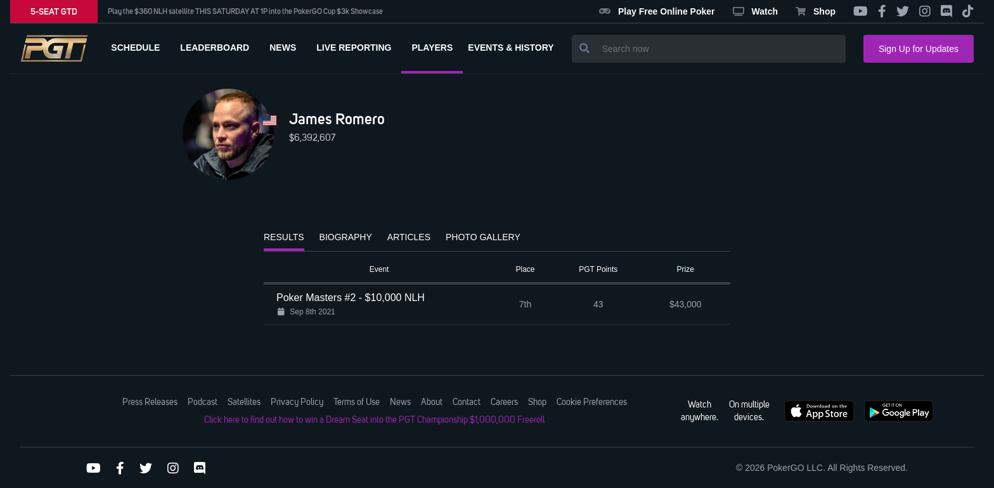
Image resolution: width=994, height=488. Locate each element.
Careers (504, 402)
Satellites (244, 402)
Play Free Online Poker (657, 11)
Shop (816, 11)
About (431, 402)
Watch (755, 11)
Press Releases (150, 402)
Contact (467, 402)
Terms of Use (356, 402)
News (400, 402)
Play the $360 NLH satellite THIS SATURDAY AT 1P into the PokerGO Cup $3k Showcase (245, 11)
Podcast (202, 402)
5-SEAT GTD (53, 11)
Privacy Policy (297, 402)
